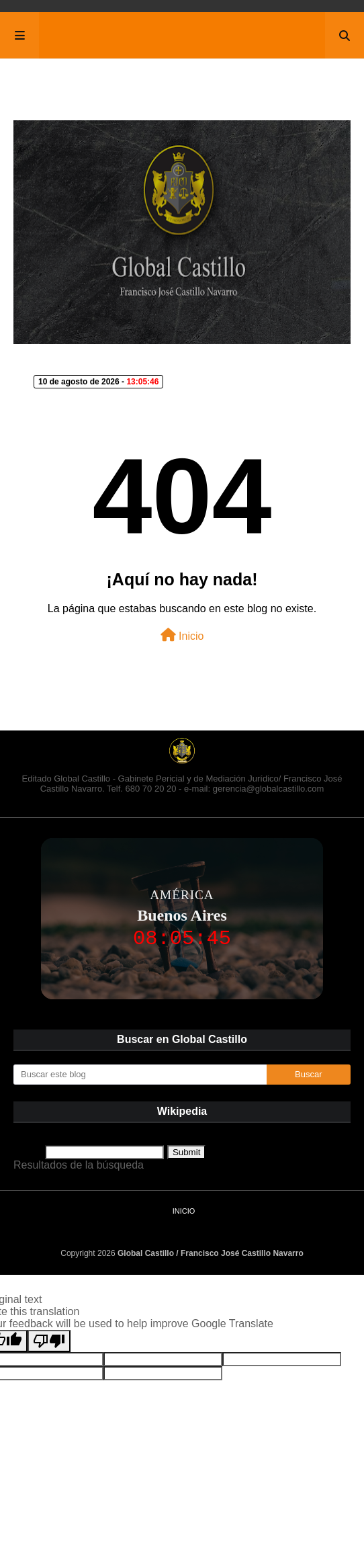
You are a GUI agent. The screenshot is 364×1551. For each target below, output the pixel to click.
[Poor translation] (49, 1341)
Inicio (182, 635)
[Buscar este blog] (140, 1074)
